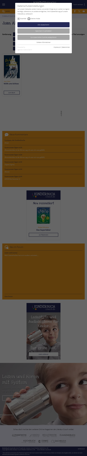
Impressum (57, 47)
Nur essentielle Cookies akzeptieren (43, 37)
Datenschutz (66, 47)
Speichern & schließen (43, 31)
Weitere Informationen (43, 42)
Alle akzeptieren (43, 25)
